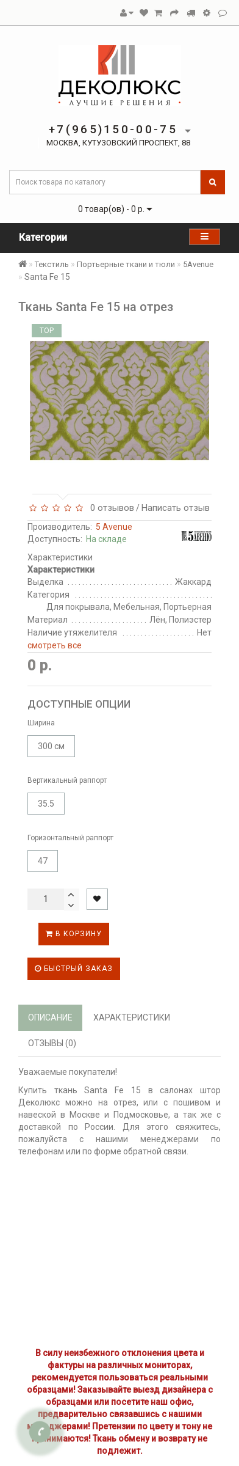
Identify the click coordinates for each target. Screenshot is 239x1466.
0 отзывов (109, 507)
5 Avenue (114, 527)
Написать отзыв (175, 507)
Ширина (41, 723)
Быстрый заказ (74, 968)
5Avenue (198, 264)
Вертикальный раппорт (67, 780)
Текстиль (52, 264)
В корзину (74, 933)
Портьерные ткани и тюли (126, 264)
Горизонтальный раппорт (70, 838)
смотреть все (54, 645)
